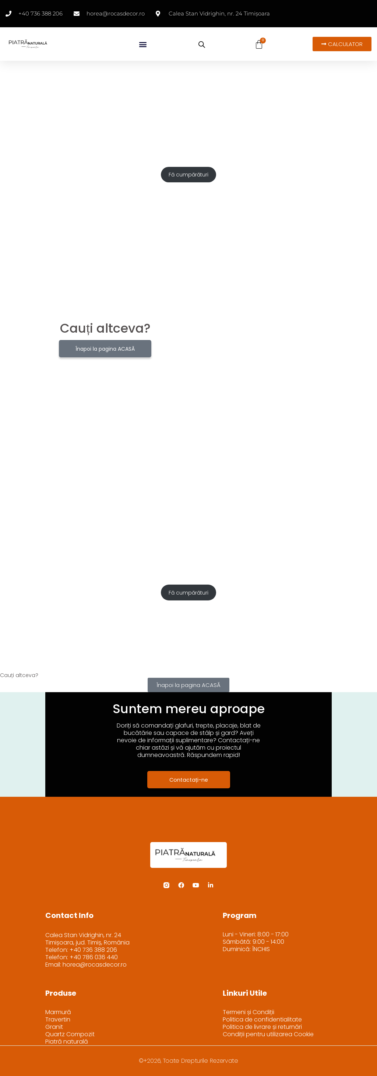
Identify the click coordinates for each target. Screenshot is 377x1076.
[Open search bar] (201, 44)
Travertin (57, 1019)
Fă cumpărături (188, 174)
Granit (54, 1027)
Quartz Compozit (70, 1034)
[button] (143, 44)
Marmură (58, 1012)
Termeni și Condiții (248, 1012)
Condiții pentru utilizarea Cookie (268, 1034)
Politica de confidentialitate (262, 1019)
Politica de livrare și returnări (262, 1027)
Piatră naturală (66, 1041)
